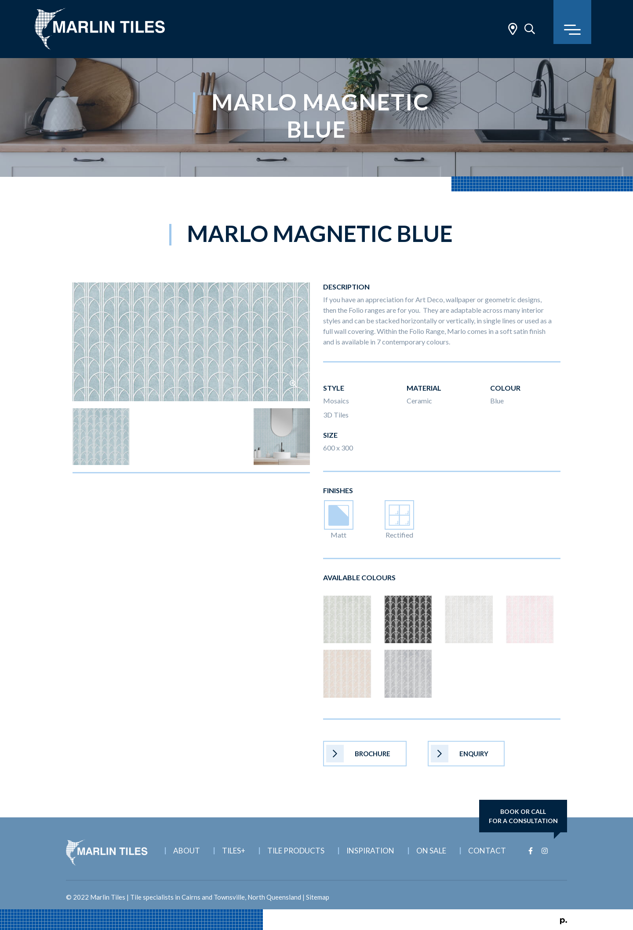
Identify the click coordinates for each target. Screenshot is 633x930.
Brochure (358, 753)
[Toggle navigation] (572, 22)
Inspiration (370, 850)
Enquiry (459, 753)
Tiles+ (233, 850)
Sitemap (317, 897)
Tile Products (295, 850)
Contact (487, 850)
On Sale (431, 850)
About (186, 850)
